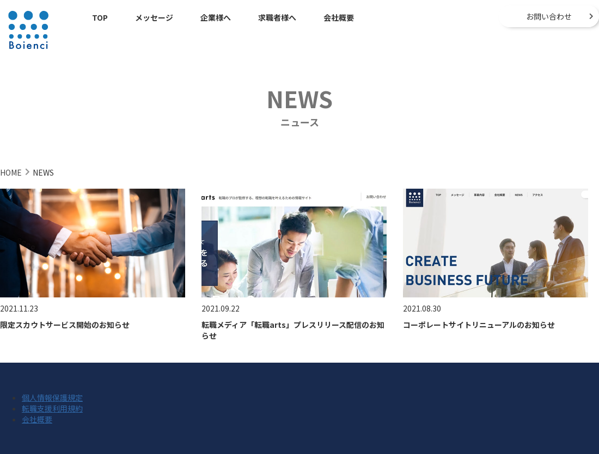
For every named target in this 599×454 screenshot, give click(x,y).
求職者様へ (277, 17)
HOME (11, 172)
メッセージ (154, 17)
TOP (100, 17)
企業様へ (215, 17)
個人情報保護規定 (52, 397)
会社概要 (338, 17)
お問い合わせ (549, 16)
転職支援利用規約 (52, 408)
